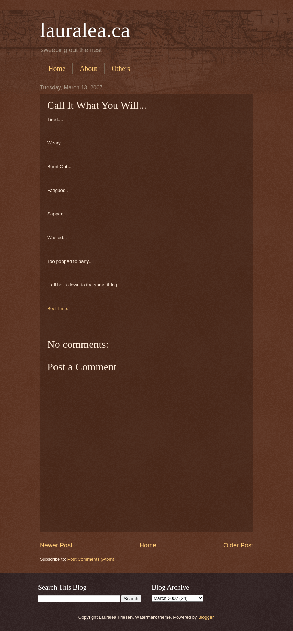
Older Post (238, 545)
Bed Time (57, 308)
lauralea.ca (85, 30)
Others (121, 68)
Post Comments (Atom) (90, 559)
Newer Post (56, 545)
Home (56, 68)
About (88, 68)
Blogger (206, 617)
